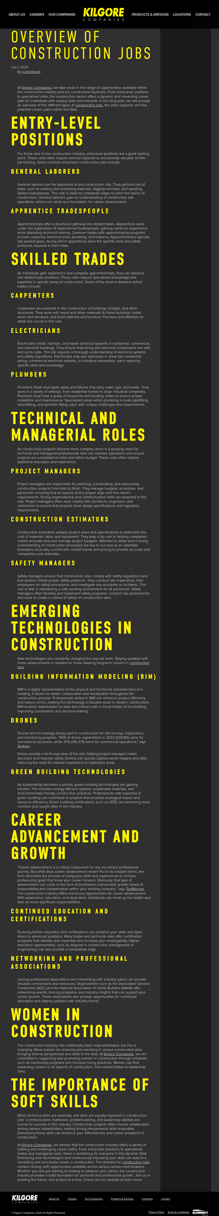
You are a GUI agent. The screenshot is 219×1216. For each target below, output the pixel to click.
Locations (182, 13)
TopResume (135, 887)
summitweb (31, 70)
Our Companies (61, 13)
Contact (202, 13)
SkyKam (23, 744)
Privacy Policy (153, 1210)
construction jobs (89, 103)
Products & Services (150, 13)
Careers (37, 13)
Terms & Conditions (177, 1210)
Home (103, 13)
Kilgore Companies (37, 85)
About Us (17, 13)
